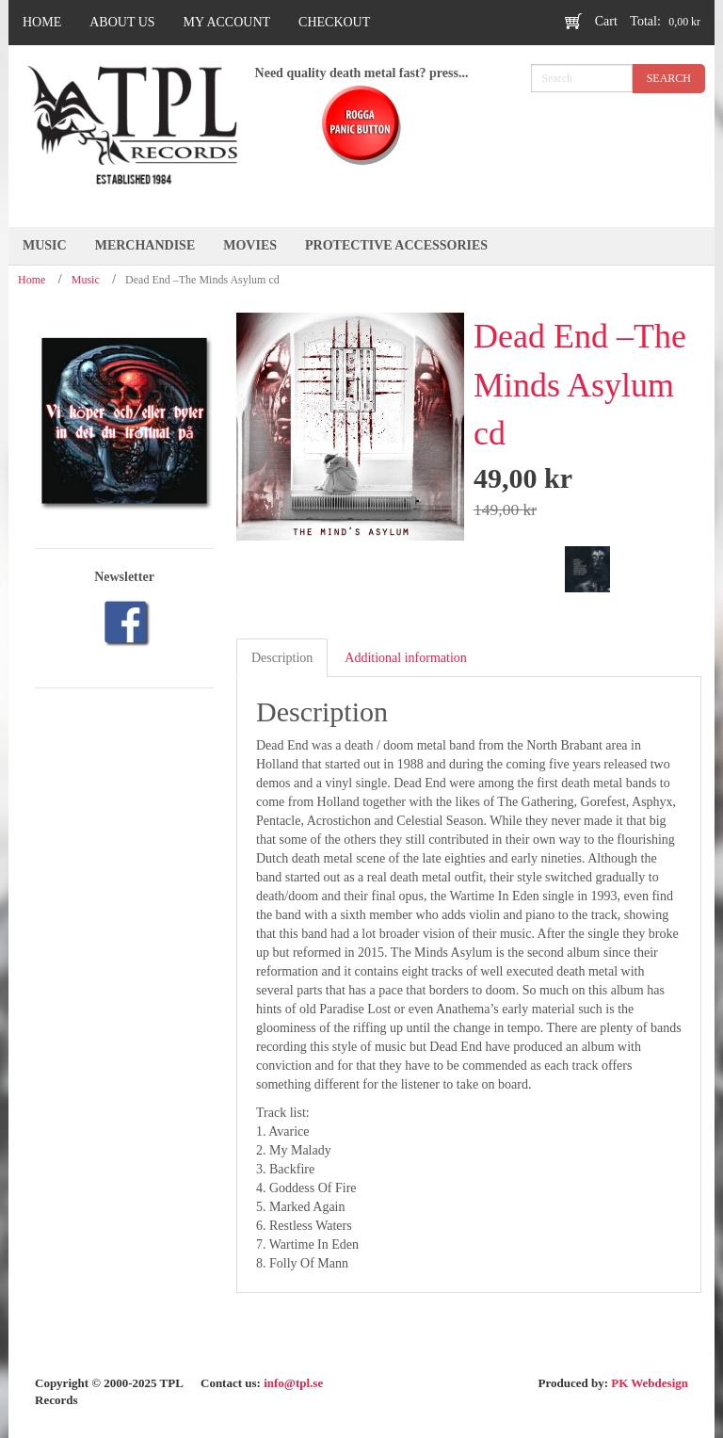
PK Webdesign (649, 1383)
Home (31, 279)
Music (86, 279)
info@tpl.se (293, 1383)
